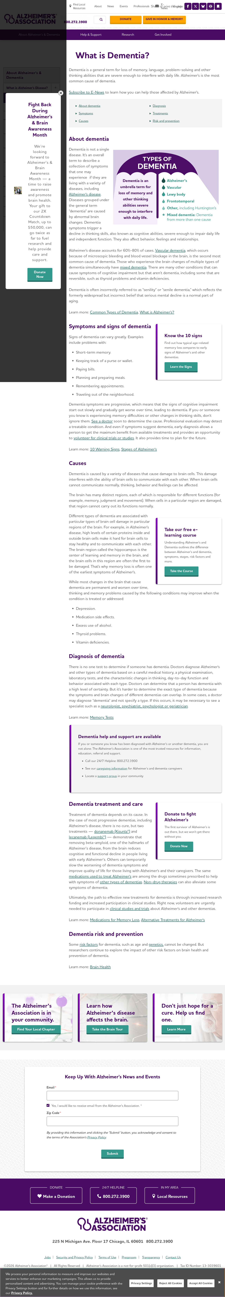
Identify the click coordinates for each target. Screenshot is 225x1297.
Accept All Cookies (201, 1283)
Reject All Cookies (170, 1283)
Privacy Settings (141, 1283)
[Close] (219, 1282)
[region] (112, 1282)
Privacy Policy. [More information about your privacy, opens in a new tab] (22, 1293)
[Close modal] (196, 603)
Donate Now (151, 681)
